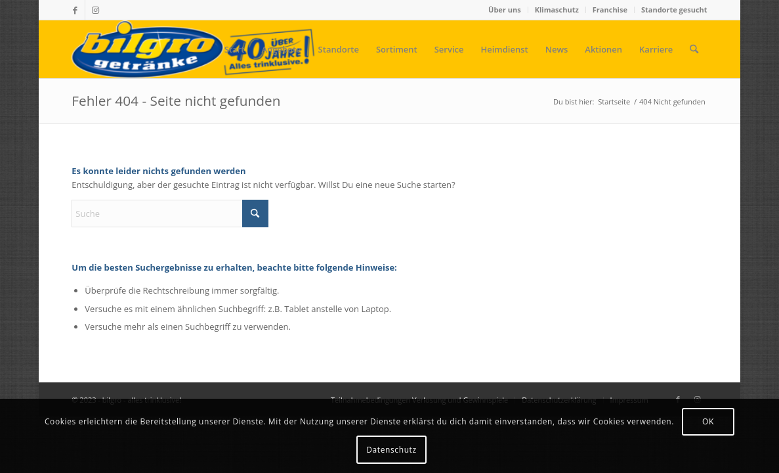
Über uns (504, 9)
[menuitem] (505, 10)
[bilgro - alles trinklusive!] (193, 49)
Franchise (610, 9)
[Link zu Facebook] (75, 10)
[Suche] (694, 49)
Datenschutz (391, 449)
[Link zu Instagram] (95, 10)
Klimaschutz (557, 9)
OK (708, 421)
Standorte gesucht (674, 9)
